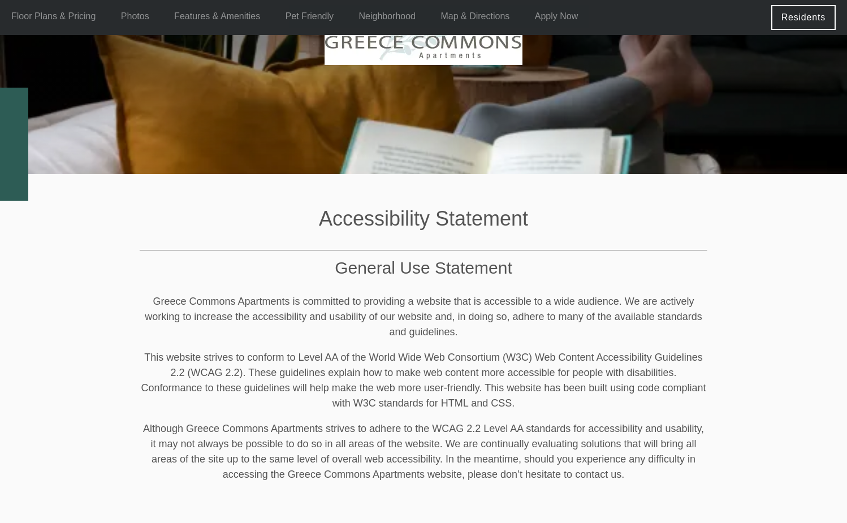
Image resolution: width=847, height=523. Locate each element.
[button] (803, 17)
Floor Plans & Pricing (53, 16)
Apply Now (556, 16)
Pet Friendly (310, 16)
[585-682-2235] (14, 102)
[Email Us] (14, 130)
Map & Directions (474, 16)
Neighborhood (387, 16)
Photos (135, 16)
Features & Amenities (217, 16)
